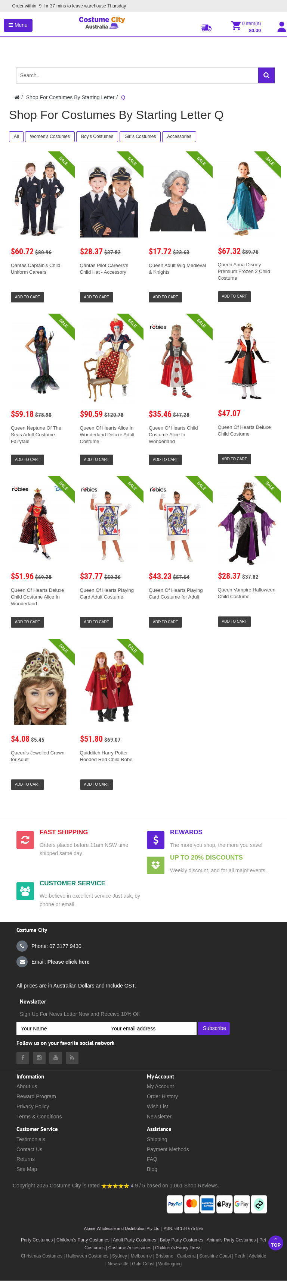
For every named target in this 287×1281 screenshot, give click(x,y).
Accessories (179, 136)
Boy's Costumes (97, 136)
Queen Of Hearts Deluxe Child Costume (244, 430)
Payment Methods (168, 1149)
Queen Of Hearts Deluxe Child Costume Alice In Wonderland (37, 596)
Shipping (157, 1139)
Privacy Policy (32, 1106)
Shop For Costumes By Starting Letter (70, 97)
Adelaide (257, 1256)
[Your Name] (61, 1028)
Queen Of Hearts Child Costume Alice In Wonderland (173, 434)
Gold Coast (143, 1263)
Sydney (119, 1256)
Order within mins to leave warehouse (67, 6)
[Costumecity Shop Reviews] (115, 1186)
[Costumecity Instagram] (39, 1058)
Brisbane (164, 1256)
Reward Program (36, 1096)
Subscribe (214, 1028)
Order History (162, 1096)
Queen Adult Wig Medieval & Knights (177, 269)
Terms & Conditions (39, 1117)
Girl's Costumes (140, 136)
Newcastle (119, 1263)
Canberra (186, 1256)
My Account (160, 1086)
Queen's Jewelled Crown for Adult (37, 756)
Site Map (26, 1169)
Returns (25, 1159)
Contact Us (29, 1149)
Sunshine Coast (215, 1256)
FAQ (152, 1159)
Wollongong (170, 1263)
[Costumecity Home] (17, 97)
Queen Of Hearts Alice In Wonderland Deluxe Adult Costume (107, 434)
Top (276, 1242)
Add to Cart (27, 297)
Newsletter (159, 1117)
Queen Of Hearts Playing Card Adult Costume (107, 593)
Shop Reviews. (201, 1186)
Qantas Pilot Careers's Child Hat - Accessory (104, 269)
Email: (53, 962)
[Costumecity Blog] (72, 1058)
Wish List (157, 1106)
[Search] (266, 75)
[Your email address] (152, 1028)
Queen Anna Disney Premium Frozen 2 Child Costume (244, 271)
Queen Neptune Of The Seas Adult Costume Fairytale (36, 434)
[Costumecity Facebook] (22, 1058)
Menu (18, 25)
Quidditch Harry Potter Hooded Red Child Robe (106, 756)
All (16, 136)
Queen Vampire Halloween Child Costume (246, 593)
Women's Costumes (50, 136)
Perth (240, 1256)
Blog (152, 1169)
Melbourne (141, 1256)
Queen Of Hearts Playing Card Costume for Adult (176, 593)
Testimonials (30, 1139)
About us (26, 1086)
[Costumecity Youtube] (55, 1058)
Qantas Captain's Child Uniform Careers (36, 269)
